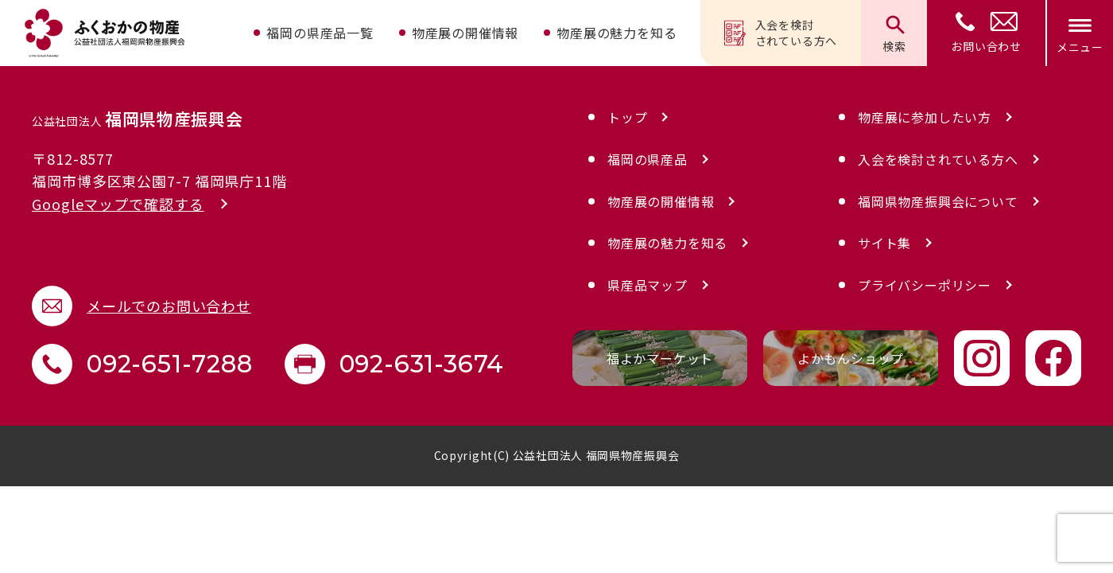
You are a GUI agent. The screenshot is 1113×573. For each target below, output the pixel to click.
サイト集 (884, 242)
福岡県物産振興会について (938, 201)
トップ (627, 117)
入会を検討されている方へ (780, 33)
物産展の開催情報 (465, 32)
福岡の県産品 (647, 159)
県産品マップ (647, 284)
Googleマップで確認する (118, 203)
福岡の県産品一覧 (319, 32)
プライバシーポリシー (924, 284)
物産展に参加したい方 (924, 117)
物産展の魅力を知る (616, 32)
